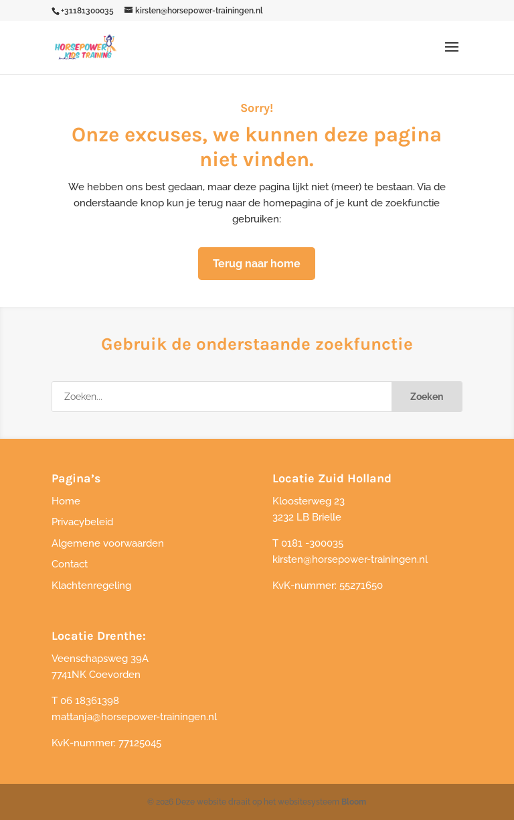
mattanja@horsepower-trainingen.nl (134, 717)
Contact (70, 564)
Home (66, 501)
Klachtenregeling (91, 585)
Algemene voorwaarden (108, 543)
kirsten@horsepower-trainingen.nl (350, 559)
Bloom (353, 802)
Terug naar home (257, 263)
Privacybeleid (82, 522)
